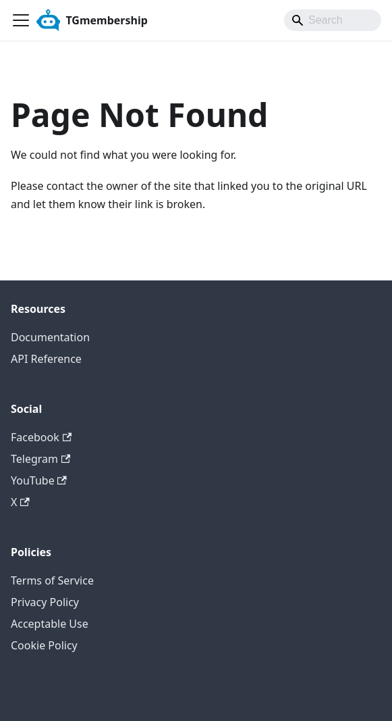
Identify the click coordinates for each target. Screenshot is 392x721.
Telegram (40, 458)
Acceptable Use (49, 623)
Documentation (50, 337)
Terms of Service (52, 580)
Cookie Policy (44, 645)
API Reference (46, 358)
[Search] (332, 20)
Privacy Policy (45, 602)
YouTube (39, 480)
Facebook (41, 437)
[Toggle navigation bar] (21, 20)
